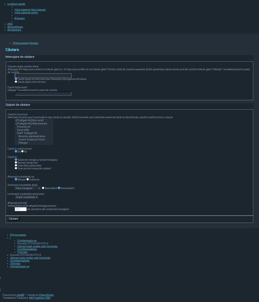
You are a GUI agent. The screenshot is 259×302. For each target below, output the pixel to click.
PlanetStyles (46, 295)
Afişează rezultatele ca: (21, 176)
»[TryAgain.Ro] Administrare (34, 123)
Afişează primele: (18, 202)
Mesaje (20, 179)
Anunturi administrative (34, 136)
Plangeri (34, 143)
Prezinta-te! (34, 127)
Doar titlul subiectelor (28, 165)
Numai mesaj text (26, 162)
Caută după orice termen (30, 81)
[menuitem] (30, 9)
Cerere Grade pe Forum (34, 139)
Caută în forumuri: (18, 114)
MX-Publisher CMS (40, 297)
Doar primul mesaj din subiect (33, 168)
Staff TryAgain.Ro (34, 133)
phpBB (20, 295)
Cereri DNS (34, 130)
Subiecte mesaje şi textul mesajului (36, 159)
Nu (24, 151)
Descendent (66, 188)
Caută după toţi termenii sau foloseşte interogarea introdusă (50, 79)
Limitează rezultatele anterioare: (26, 193)
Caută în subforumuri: (20, 148)
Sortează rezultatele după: (23, 184)
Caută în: (12, 156)
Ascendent (49, 188)
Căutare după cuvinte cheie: (23, 66)
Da (18, 151)
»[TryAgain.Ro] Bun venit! (34, 120)
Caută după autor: (18, 87)
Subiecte (32, 179)
